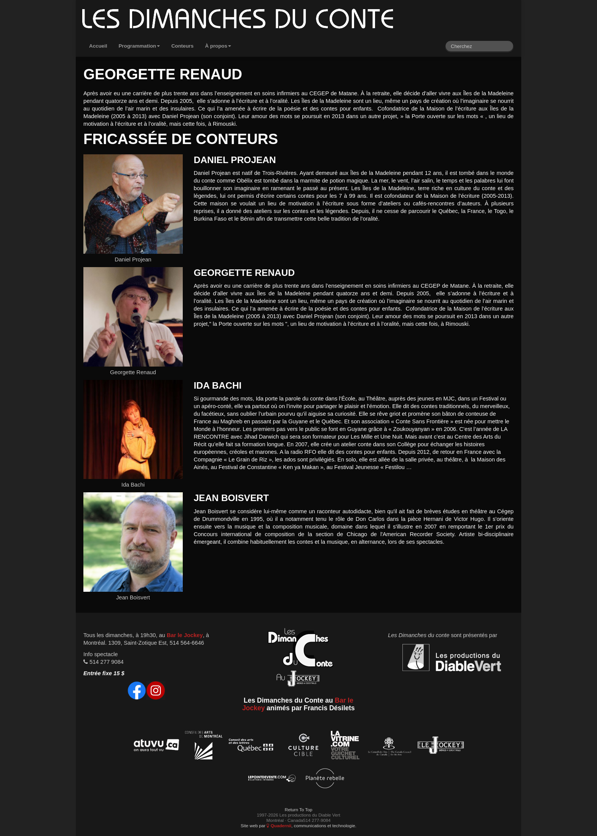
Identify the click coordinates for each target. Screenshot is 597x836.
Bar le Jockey (185, 635)
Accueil (98, 46)
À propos (218, 46)
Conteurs (182, 46)
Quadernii (279, 825)
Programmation (139, 46)
